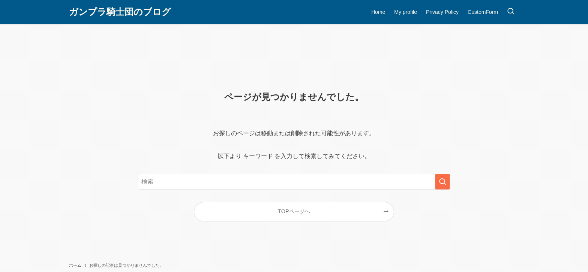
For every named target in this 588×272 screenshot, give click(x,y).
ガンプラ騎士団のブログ (120, 11)
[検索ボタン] (510, 12)
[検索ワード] (294, 182)
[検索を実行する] (442, 182)
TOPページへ (294, 211)
